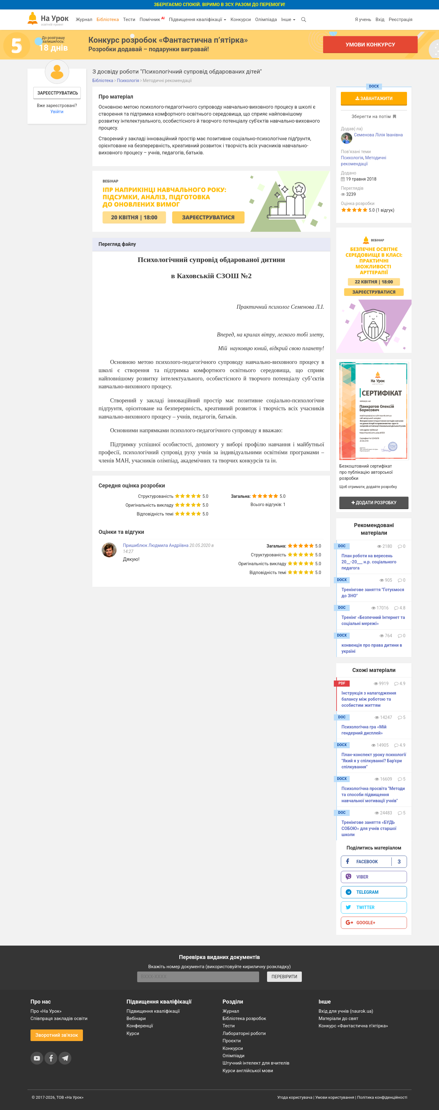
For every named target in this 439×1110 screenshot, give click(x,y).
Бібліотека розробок (244, 1018)
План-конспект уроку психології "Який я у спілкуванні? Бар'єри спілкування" (373, 760)
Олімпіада (266, 19)
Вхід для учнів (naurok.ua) (346, 1011)
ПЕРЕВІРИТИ (284, 976)
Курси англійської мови (248, 1070)
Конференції (140, 1026)
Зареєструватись (57, 93)
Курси (133, 1033)
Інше (288, 19)
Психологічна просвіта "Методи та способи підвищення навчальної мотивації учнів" (373, 794)
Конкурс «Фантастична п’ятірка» (353, 1026)
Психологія (352, 157)
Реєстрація (400, 19)
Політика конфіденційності (382, 1097)
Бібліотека (108, 19)
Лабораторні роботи (244, 1033)
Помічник (152, 19)
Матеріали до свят (338, 1018)
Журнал (84, 19)
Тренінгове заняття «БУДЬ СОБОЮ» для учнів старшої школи (368, 828)
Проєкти (232, 1041)
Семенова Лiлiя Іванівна (378, 134)
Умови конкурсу (370, 44)
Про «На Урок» (46, 1011)
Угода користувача (294, 1097)
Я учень (363, 19)
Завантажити (374, 98)
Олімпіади (233, 1055)
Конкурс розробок (168, 40)
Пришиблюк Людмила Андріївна (155, 545)
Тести (129, 19)
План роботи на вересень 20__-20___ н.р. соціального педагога (368, 561)
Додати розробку (374, 502)
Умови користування (334, 1097)
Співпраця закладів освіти (58, 1018)
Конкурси (240, 19)
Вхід (380, 19)
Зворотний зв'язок (56, 1035)
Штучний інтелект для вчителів (256, 1063)
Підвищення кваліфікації (197, 19)
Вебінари (136, 1018)
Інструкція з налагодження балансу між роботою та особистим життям (368, 699)
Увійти (56, 111)
